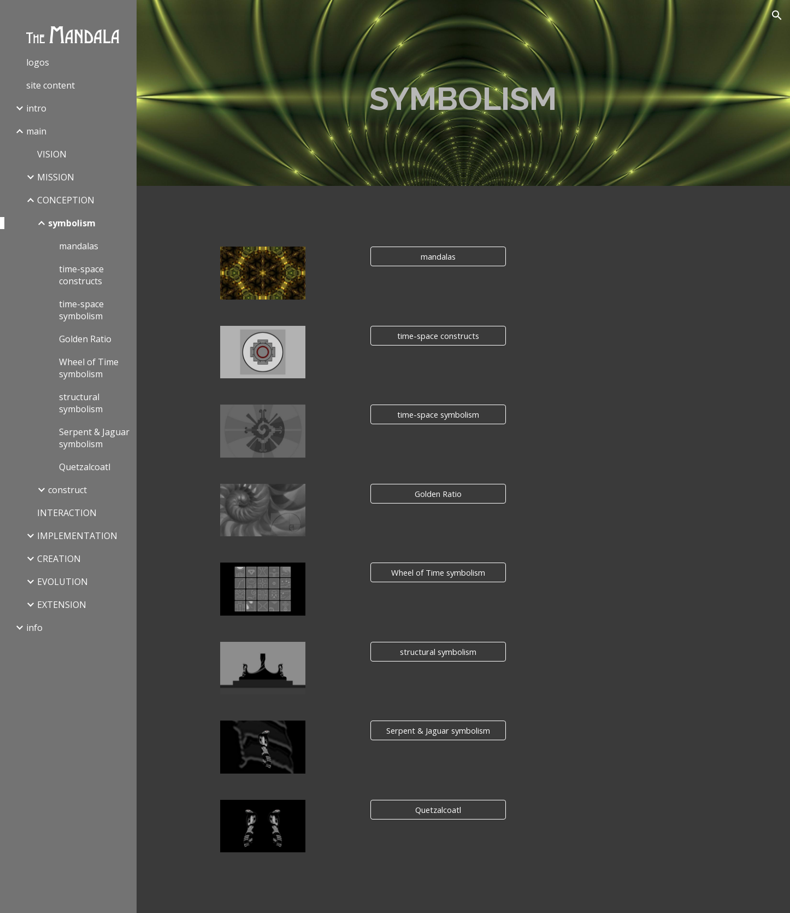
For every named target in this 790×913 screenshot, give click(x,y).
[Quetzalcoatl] (438, 809)
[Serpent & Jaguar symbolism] (438, 730)
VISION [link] (52, 154)
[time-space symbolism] (438, 414)
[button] (777, 15)
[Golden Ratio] (438, 493)
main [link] (36, 131)
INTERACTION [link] (67, 513)
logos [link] (37, 62)
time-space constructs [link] (81, 275)
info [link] (34, 628)
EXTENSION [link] (61, 605)
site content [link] (50, 85)
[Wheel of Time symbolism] (438, 572)
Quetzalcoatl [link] (84, 467)
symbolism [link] (72, 223)
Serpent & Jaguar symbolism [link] (94, 438)
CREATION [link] (59, 559)
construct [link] (67, 490)
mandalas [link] (78, 246)
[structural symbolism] (438, 651)
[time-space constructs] (438, 335)
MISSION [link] (55, 177)
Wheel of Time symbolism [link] (89, 368)
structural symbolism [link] (81, 403)
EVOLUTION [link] (62, 582)
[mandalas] (438, 256)
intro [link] (36, 108)
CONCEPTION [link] (66, 200)
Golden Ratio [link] (85, 339)
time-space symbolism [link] (81, 310)
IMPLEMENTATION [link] (77, 536)
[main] (463, 93)
